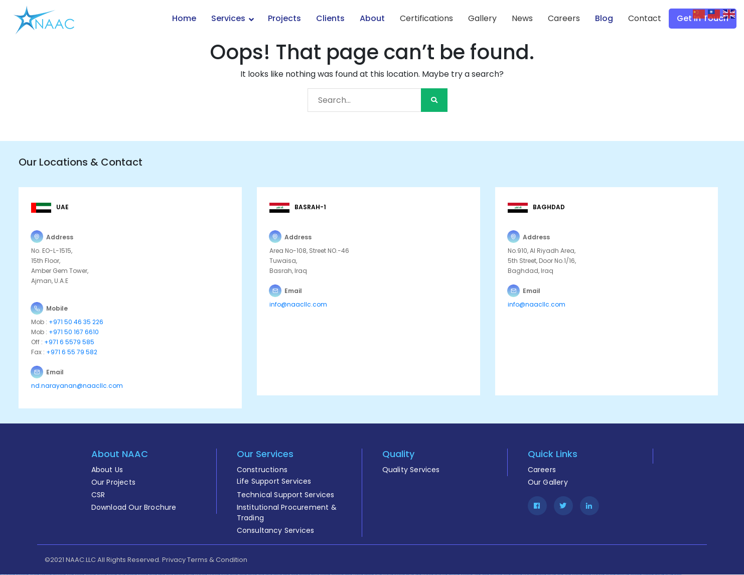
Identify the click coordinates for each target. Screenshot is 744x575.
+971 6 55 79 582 (71, 352)
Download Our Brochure (134, 507)
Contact (644, 18)
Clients (330, 18)
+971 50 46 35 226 (75, 322)
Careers (564, 18)
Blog (604, 18)
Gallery (482, 18)
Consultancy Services (276, 530)
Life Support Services (274, 481)
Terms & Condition (217, 559)
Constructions (262, 470)
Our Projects (113, 482)
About (372, 18)
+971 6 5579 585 (69, 342)
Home (184, 18)
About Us (107, 470)
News (522, 18)
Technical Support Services (286, 495)
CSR (98, 495)
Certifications (426, 18)
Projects (284, 18)
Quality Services (411, 470)
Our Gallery (548, 482)
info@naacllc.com (298, 304)
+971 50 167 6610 (74, 332)
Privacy (174, 559)
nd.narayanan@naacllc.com (77, 385)
